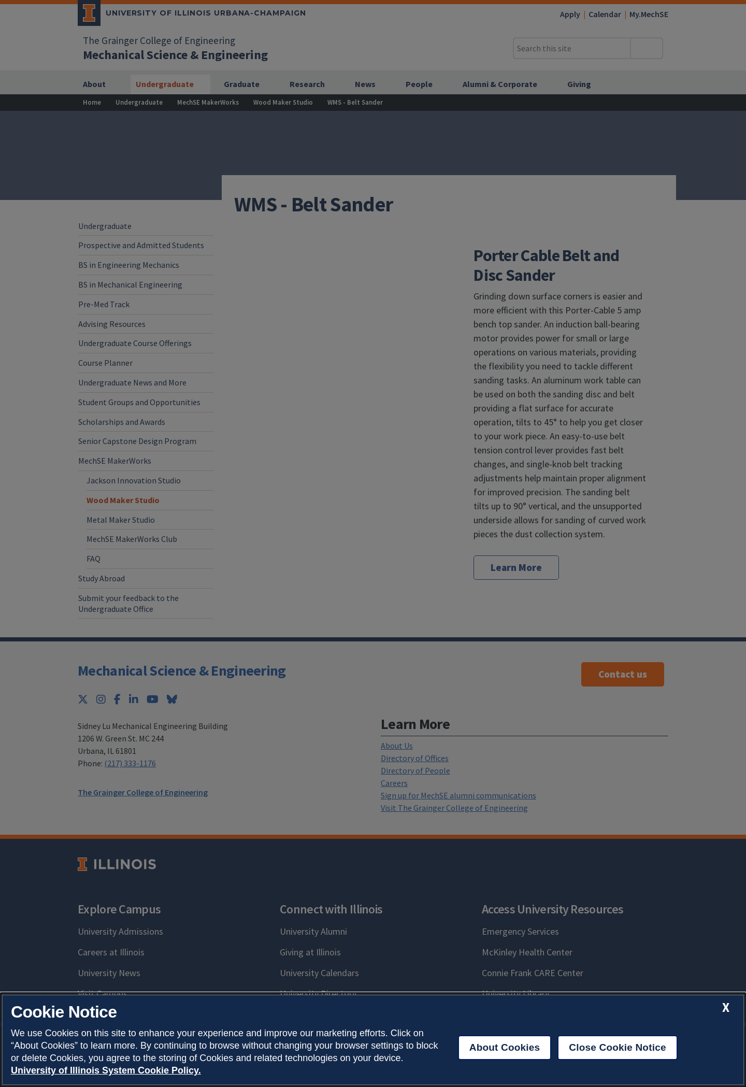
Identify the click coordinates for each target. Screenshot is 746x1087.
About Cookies (504, 1047)
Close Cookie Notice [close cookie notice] (617, 1047)
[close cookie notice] (726, 1007)
